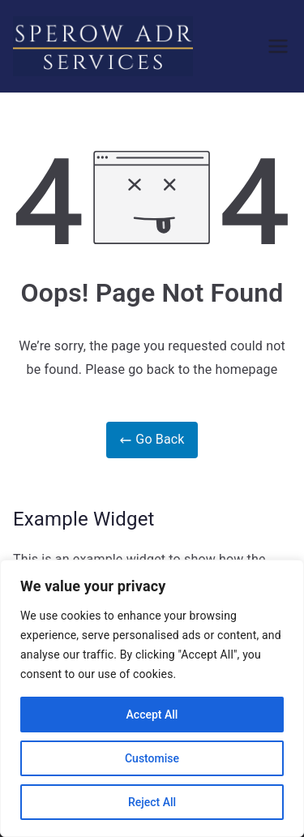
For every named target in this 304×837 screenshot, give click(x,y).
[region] (152, 698)
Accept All (152, 714)
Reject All (152, 802)
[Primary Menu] (278, 46)
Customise (152, 758)
